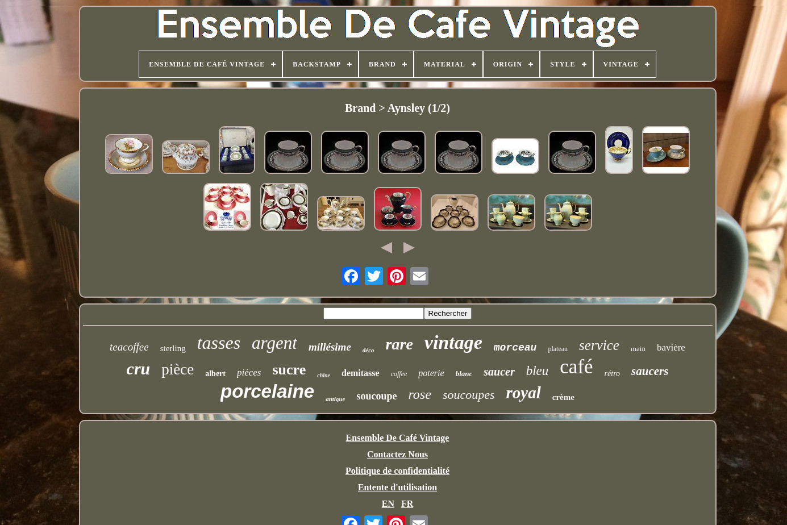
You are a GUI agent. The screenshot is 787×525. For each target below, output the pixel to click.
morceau (515, 347)
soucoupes (469, 395)
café (576, 367)
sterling (173, 348)
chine (323, 375)
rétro (612, 373)
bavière (671, 347)
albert (215, 373)
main (638, 348)
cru (139, 368)
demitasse (361, 373)
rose (419, 394)
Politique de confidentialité (397, 471)
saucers (649, 371)
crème (563, 397)
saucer (499, 371)
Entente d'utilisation (397, 487)
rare (399, 344)
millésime (330, 347)
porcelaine (267, 391)
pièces (249, 372)
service (599, 345)
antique (335, 398)
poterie (431, 373)
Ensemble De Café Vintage (397, 438)
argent (274, 343)
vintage (453, 342)
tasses (218, 342)
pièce (177, 369)
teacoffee (129, 347)
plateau (558, 349)
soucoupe (376, 396)
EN (388, 504)
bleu (537, 371)
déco (368, 350)
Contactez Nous (397, 454)
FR (407, 504)
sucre (289, 369)
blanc (464, 373)
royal (523, 393)
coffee (399, 374)
